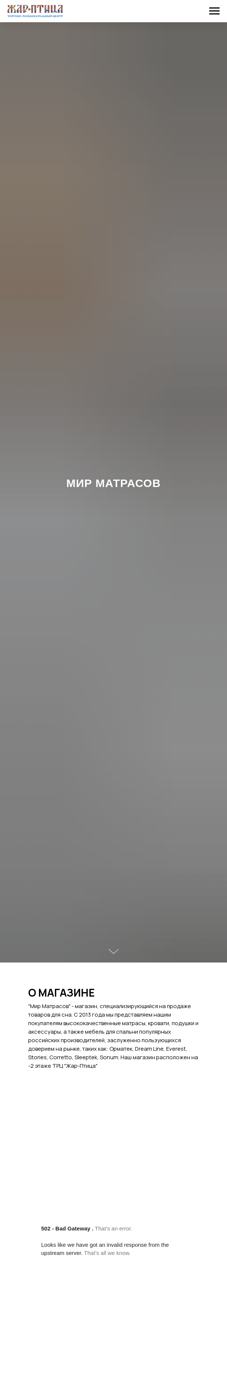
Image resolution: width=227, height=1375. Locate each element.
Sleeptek (86, 1057)
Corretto (60, 1057)
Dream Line (149, 1049)
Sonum (109, 1057)
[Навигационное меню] (214, 11)
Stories (37, 1057)
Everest (176, 1049)
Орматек (120, 1049)
